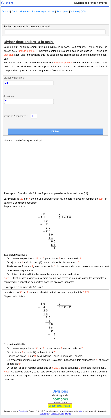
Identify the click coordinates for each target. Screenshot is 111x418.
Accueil (6, 11)
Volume (75, 11)
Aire (66, 11)
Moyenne (25, 11)
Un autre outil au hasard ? (60, 406)
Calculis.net (23, 411)
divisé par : (9, 96)
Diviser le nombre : (14, 77)
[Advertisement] (55, 19)
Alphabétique (44, 413)
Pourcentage (39, 11)
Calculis (7, 3)
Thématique (55, 413)
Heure (51, 11)
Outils (14, 11)
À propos (68, 413)
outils (80, 411)
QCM (83, 11)
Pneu (59, 11)
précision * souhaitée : (16, 116)
